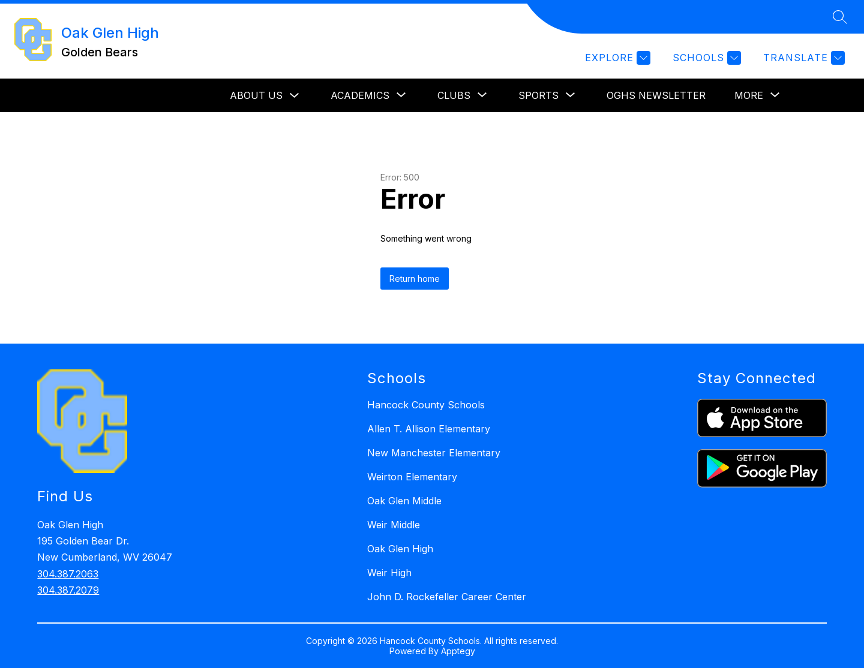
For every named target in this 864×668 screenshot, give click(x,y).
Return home (414, 278)
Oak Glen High (400, 549)
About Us (256, 95)
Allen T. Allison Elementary (428, 429)
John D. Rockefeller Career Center (446, 597)
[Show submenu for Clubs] (453, 95)
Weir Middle (393, 525)
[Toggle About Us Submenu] (294, 96)
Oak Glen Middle (404, 501)
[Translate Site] (802, 57)
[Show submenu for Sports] (538, 95)
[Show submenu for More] (748, 95)
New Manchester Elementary (433, 453)
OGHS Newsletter (656, 95)
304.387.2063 (67, 574)
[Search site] (840, 17)
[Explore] (616, 57)
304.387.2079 (68, 590)
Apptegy (458, 651)
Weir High (389, 573)
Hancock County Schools (426, 405)
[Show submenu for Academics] (360, 95)
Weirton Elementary (412, 477)
